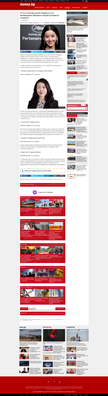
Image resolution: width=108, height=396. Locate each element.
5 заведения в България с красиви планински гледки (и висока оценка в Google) (42, 257)
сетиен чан (59, 179)
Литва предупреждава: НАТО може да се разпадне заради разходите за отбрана (81, 39)
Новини (26, 0)
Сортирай (32, 308)
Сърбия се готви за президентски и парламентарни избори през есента (81, 67)
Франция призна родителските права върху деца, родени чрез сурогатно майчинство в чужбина (81, 45)
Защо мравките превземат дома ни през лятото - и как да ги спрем (58, 357)
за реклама (75, 394)
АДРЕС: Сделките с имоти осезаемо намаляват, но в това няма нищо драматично (42, 233)
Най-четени (82, 72)
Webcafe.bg (57, 0)
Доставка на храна (46, 0)
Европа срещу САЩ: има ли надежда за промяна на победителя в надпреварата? (27, 300)
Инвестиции (69, 32)
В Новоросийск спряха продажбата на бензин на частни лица (81, 51)
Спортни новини (41, 0)
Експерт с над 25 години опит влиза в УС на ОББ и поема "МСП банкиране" (76, 89)
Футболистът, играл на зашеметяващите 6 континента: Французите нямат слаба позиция (76, 344)
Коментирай (59, 308)
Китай (23, 179)
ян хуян (55, 179)
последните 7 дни (72, 115)
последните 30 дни (82, 115)
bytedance (42, 179)
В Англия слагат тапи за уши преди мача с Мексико (82, 349)
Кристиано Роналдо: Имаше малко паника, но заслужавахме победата (82, 371)
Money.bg (27, 394)
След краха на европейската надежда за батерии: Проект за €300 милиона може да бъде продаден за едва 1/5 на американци (77, 159)
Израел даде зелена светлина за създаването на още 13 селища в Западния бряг (28, 344)
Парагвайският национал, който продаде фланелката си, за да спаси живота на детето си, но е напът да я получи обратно (54, 349)
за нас (80, 394)
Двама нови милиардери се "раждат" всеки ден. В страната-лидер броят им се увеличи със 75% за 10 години (42, 212)
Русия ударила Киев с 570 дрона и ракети (35, 362)
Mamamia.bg (63, 0)
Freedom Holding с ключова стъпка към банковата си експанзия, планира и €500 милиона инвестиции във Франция (76, 101)
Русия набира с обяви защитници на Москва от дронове (27, 279)
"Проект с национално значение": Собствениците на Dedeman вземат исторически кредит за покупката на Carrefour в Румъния (55, 235)
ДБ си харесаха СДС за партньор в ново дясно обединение (41, 279)
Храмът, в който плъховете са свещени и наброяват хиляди (58, 371)
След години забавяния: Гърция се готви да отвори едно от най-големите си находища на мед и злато (81, 168)
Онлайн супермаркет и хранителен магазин (81, 175)
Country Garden (33, 179)
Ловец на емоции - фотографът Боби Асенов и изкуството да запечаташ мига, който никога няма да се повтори (28, 258)
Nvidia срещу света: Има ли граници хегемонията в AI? (42, 299)
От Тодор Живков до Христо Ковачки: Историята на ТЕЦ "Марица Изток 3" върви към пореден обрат (81, 143)
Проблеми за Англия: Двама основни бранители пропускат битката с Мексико (82, 364)
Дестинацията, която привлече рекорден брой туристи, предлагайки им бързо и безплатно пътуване (81, 151)
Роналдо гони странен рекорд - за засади (82, 356)
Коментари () (61, 22)
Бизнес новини (30, 0)
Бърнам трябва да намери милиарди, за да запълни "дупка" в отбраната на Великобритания (35, 371)
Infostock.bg (50, 394)
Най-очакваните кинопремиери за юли (53, 343)
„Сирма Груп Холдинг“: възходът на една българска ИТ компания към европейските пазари (56, 301)
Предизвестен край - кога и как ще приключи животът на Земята (59, 364)
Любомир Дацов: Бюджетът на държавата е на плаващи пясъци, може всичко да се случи (27, 234)
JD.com (38, 179)
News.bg (21, 394)
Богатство (47, 22)
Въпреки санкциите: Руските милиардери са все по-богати (27, 210)
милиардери (27, 179)
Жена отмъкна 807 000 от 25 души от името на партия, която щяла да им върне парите (81, 62)
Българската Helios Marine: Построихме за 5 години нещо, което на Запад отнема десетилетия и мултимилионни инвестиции (77, 121)
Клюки (35, 0)
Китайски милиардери (49, 179)
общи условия (68, 394)
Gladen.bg (45, 394)
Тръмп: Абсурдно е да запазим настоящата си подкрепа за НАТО (35, 356)
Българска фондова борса (52, 0)
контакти (86, 394)
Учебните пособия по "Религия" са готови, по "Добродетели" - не (35, 349)
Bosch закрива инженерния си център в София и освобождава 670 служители (81, 136)
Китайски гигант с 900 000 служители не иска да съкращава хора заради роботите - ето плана (55, 211)
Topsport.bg (38, 394)
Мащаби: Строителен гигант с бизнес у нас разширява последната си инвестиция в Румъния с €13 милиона (77, 29)
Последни (72, 72)
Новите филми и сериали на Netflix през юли (55, 257)
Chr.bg (67, 0)
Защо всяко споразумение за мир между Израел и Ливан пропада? (55, 280)
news (71, 36)
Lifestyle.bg (32, 394)
